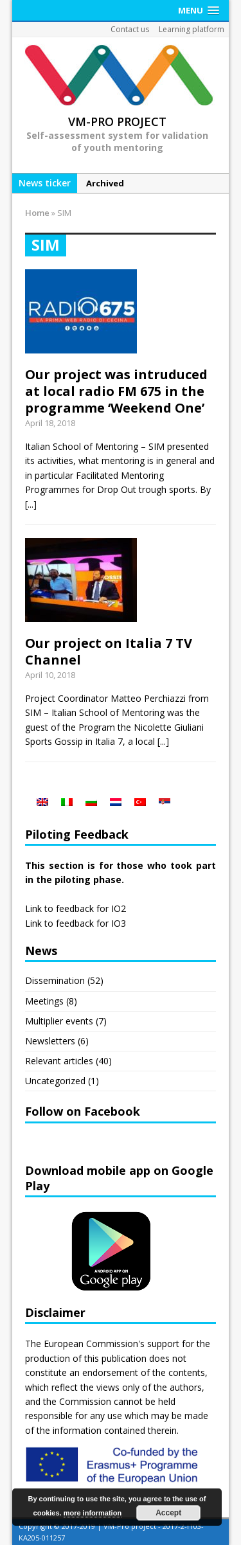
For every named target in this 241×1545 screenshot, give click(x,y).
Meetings (44, 1001)
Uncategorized (55, 1081)
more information (92, 1513)
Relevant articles (59, 1061)
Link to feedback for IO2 (75, 908)
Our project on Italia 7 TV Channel (108, 651)
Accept (168, 1512)
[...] (31, 504)
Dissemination (55, 980)
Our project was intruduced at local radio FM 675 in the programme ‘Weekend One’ (116, 391)
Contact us (130, 29)
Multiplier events (59, 1021)
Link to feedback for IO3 (75, 923)
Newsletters (50, 1041)
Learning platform (191, 29)
